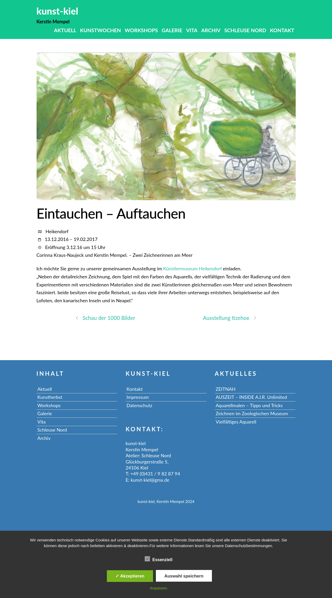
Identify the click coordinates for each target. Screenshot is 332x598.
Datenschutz (139, 405)
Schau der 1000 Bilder (105, 317)
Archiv (210, 30)
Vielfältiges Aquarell (236, 422)
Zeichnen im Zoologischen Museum (252, 413)
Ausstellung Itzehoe (230, 317)
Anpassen (158, 588)
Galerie (172, 30)
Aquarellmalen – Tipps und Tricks (249, 405)
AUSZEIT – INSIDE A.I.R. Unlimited (251, 397)
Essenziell (158, 559)
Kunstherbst (49, 397)
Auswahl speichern (183, 576)
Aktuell (65, 30)
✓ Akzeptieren (129, 576)
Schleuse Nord (245, 30)
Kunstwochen (100, 30)
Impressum (138, 397)
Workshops (141, 30)
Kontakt (282, 30)
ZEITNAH (226, 389)
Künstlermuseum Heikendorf (192, 268)
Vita (191, 30)
